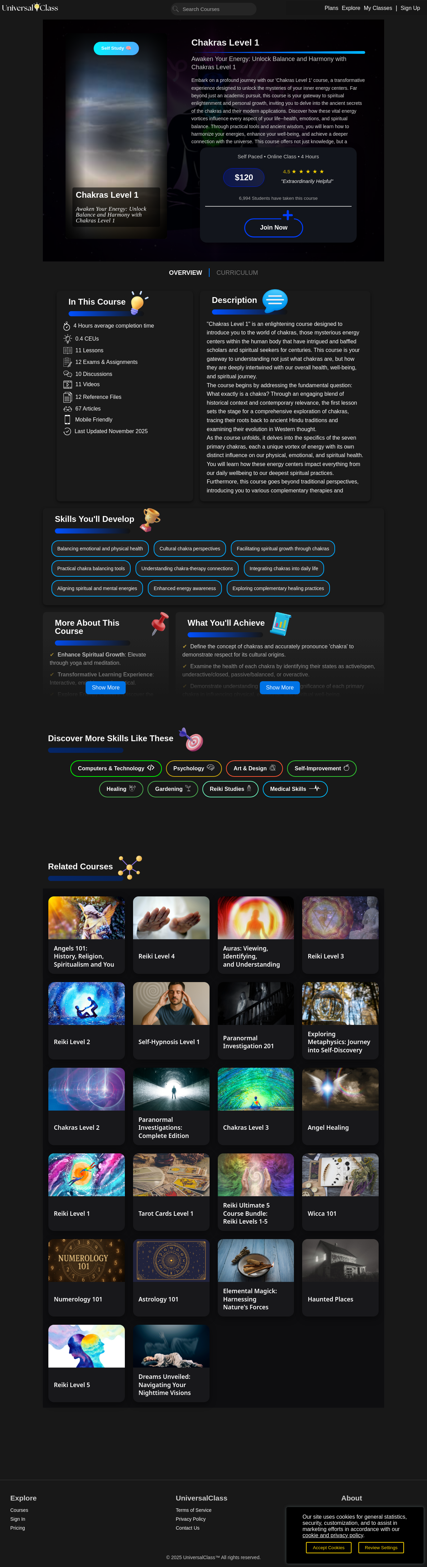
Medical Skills (295, 788)
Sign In (17, 1519)
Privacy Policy (191, 1519)
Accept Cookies (329, 1547)
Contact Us (188, 1528)
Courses (19, 1510)
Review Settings (381, 1547)
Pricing (17, 1528)
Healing (121, 788)
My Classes (378, 8)
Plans (331, 8)
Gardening (172, 788)
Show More (106, 687)
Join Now (273, 227)
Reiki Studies (230, 788)
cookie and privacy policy (333, 1535)
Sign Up (410, 8)
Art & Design (254, 767)
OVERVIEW (185, 272)
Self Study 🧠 (116, 48)
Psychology (194, 767)
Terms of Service (194, 1510)
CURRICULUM (237, 272)
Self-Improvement (322, 767)
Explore (351, 8)
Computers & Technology (116, 767)
